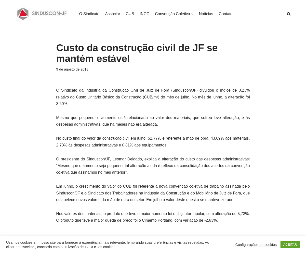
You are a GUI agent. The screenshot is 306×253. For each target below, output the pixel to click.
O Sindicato (89, 14)
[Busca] (289, 14)
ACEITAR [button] (290, 244)
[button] (192, 14)
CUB (130, 14)
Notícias (206, 14)
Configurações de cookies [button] (256, 245)
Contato (225, 14)
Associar (112, 14)
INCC (144, 14)
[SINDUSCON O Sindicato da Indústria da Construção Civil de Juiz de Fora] (42, 13)
